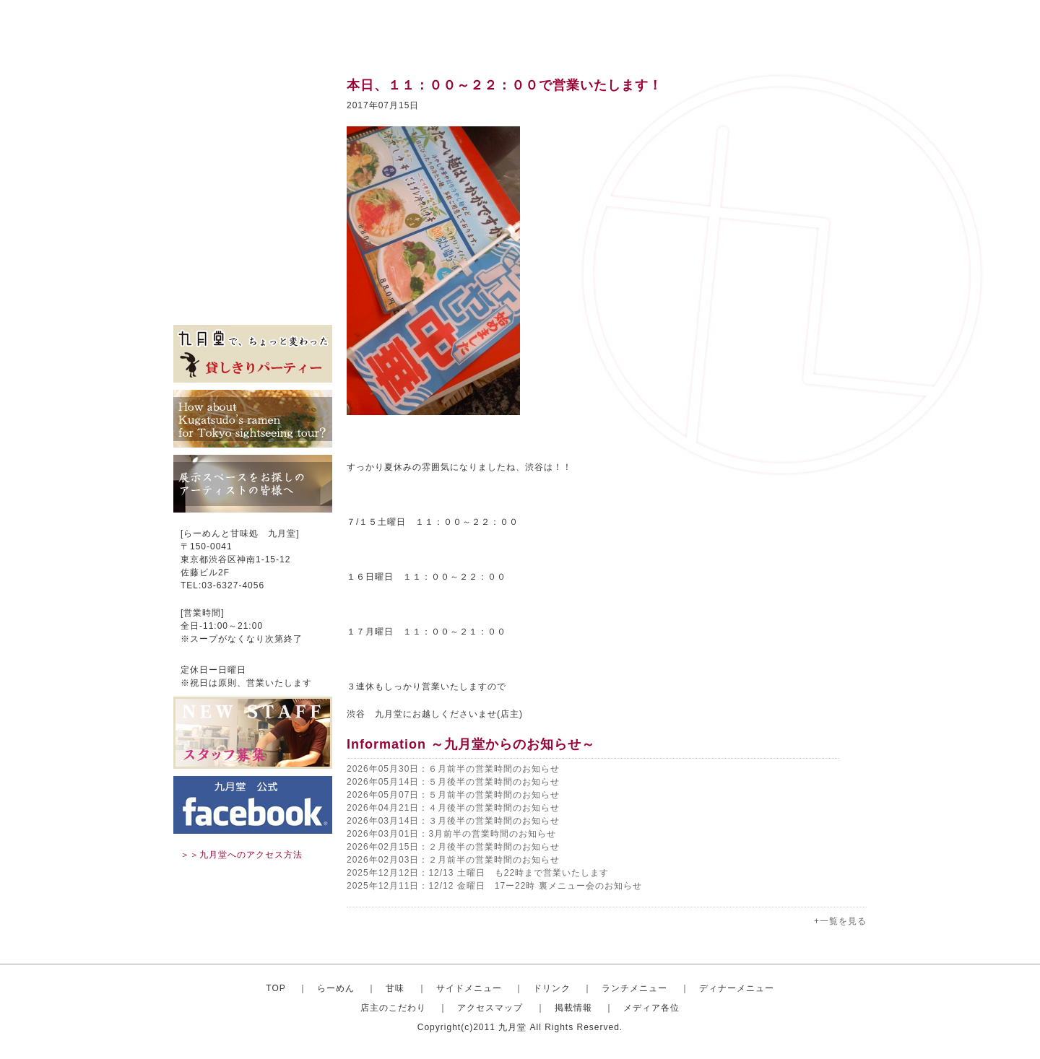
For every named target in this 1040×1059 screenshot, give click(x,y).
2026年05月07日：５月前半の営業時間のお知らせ (453, 795)
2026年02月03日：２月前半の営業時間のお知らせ (453, 860)
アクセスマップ (252, 260)
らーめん (336, 988)
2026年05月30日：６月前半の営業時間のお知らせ (453, 769)
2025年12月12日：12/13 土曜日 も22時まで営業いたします (478, 873)
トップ (252, 86)
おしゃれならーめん (252, 108)
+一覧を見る (840, 921)
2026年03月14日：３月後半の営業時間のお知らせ (453, 821)
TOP (275, 988)
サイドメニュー (252, 151)
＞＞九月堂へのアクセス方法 (242, 855)
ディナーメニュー (736, 988)
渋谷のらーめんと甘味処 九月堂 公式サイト (264, 29)
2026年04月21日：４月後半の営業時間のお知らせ (453, 808)
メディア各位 (252, 303)
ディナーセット (252, 216)
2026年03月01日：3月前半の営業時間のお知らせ (451, 834)
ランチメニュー (252, 195)
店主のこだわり (252, 238)
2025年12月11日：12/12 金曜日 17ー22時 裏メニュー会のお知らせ (494, 886)
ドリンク (252, 173)
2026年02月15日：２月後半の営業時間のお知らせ (453, 847)
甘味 (252, 130)
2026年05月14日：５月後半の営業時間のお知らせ (453, 782)
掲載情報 (252, 281)
